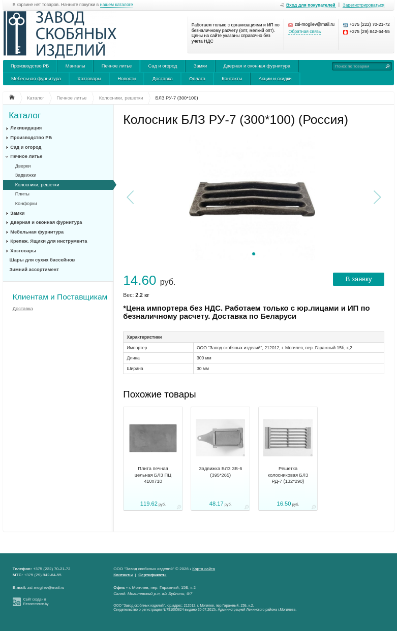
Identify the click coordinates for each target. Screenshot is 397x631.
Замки (200, 66)
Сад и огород (162, 66)
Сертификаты (152, 575)
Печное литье (117, 66)
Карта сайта (203, 569)
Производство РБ (30, 66)
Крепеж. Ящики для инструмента (48, 241)
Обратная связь (304, 31)
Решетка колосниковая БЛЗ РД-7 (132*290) (288, 475)
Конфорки (26, 203)
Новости (126, 78)
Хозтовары (89, 78)
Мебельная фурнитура (36, 78)
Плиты (22, 193)
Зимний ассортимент (34, 269)
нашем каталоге (116, 5)
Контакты (232, 78)
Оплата (197, 78)
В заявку (359, 279)
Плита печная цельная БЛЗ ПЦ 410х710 (153, 475)
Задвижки (26, 175)
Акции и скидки (275, 78)
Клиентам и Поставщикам (60, 296)
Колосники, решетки (37, 184)
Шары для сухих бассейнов (42, 259)
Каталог (25, 115)
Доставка (162, 78)
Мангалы (75, 66)
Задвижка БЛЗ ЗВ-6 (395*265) (220, 471)
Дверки (23, 166)
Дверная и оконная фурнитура (257, 66)
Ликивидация (26, 127)
